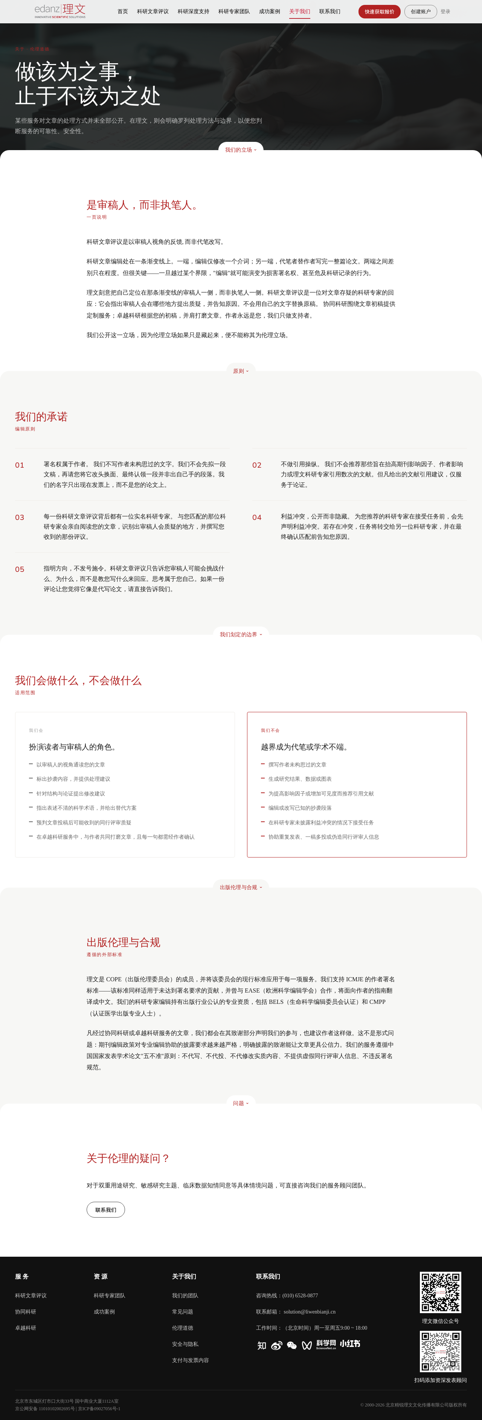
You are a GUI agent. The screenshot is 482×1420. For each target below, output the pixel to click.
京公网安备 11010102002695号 (45, 1408)
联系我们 (105, 1209)
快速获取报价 (380, 11)
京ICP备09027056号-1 (99, 1408)
